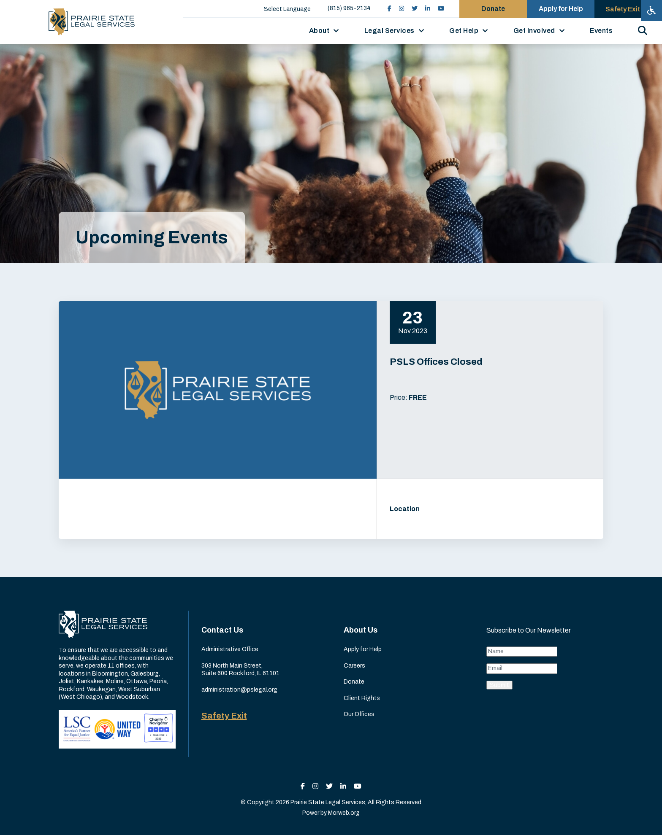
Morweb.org (344, 813)
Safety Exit (224, 715)
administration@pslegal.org (239, 690)
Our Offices (359, 714)
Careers (354, 666)
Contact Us (222, 630)
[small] (389, 8)
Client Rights (362, 698)
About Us (360, 630)
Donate (354, 682)
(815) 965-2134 (349, 8)
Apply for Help (363, 649)
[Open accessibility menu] (651, 10)
